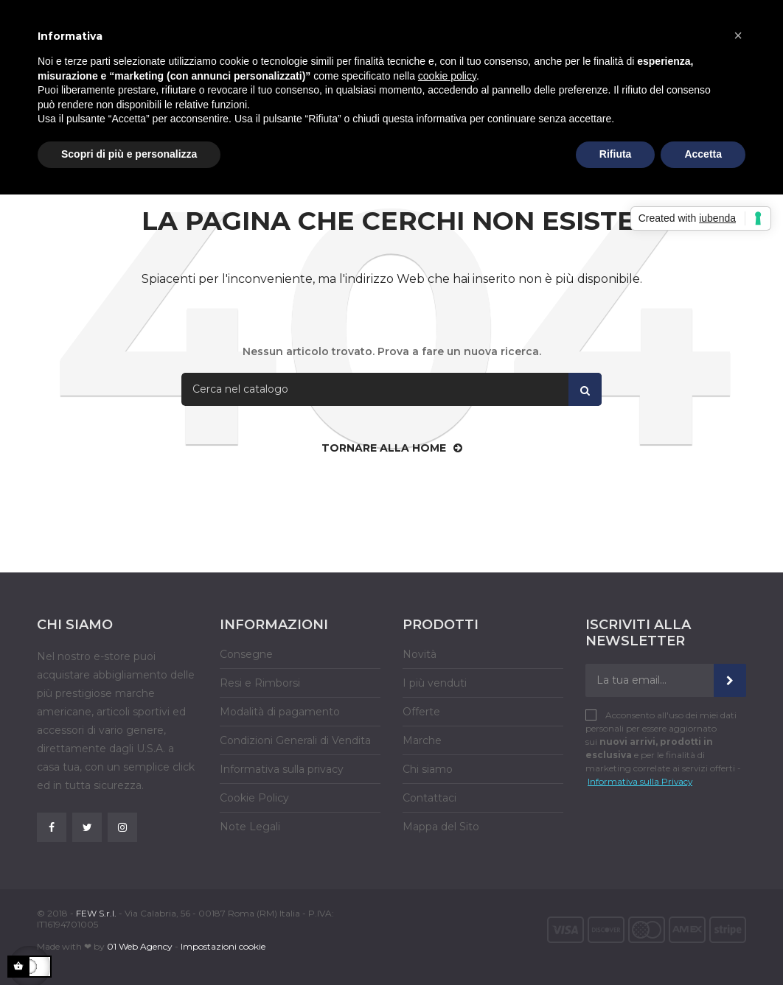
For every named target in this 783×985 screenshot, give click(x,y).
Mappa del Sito (441, 826)
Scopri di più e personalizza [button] (129, 154)
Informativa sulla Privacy (640, 781)
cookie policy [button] (447, 76)
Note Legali (250, 826)
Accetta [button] (703, 154)
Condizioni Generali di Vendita (295, 740)
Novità (419, 654)
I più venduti (435, 683)
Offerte (421, 711)
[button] (738, 35)
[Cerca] (391, 389)
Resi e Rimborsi (260, 683)
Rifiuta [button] (615, 154)
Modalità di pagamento (280, 711)
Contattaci (429, 798)
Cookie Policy (254, 798)
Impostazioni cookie (223, 946)
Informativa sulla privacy (282, 769)
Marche (422, 740)
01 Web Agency (140, 946)
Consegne (246, 654)
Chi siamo (428, 769)
